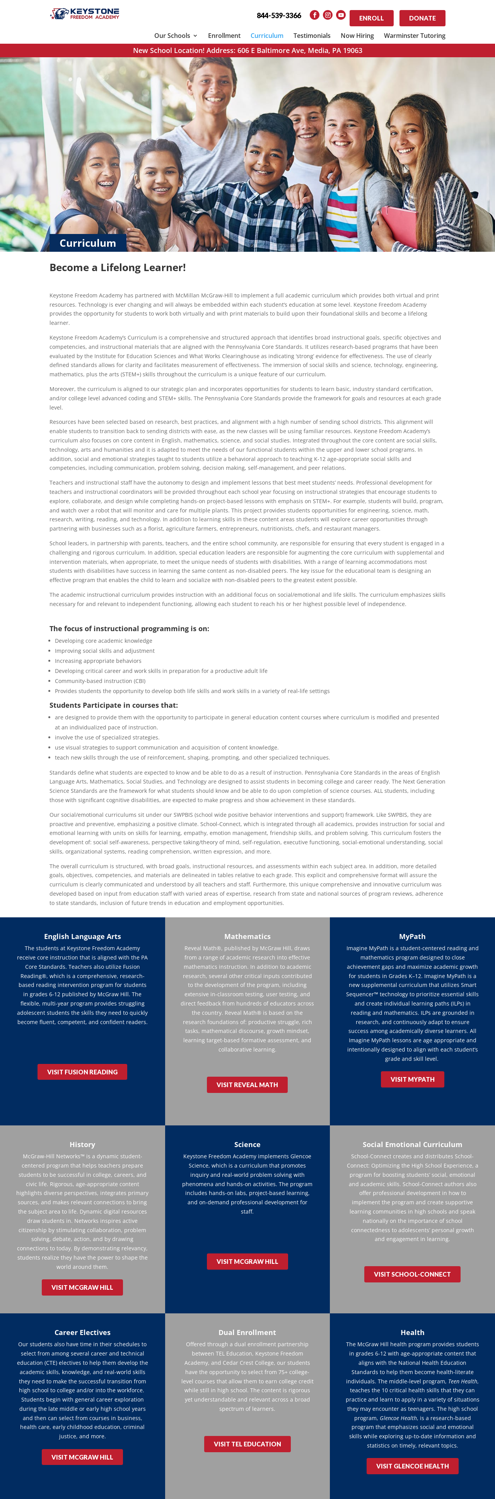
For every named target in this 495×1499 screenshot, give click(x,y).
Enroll (371, 15)
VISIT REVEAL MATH (247, 1077)
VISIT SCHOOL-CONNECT (412, 1261)
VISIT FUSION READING (82, 1064)
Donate (422, 15)
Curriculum (267, 30)
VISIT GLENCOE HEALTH (412, 1448)
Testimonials (312, 30)
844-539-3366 (279, 15)
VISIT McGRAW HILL (82, 1275)
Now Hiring (357, 30)
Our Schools (172, 30)
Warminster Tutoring (415, 30)
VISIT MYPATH (413, 1072)
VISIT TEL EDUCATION (247, 1426)
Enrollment (224, 30)
